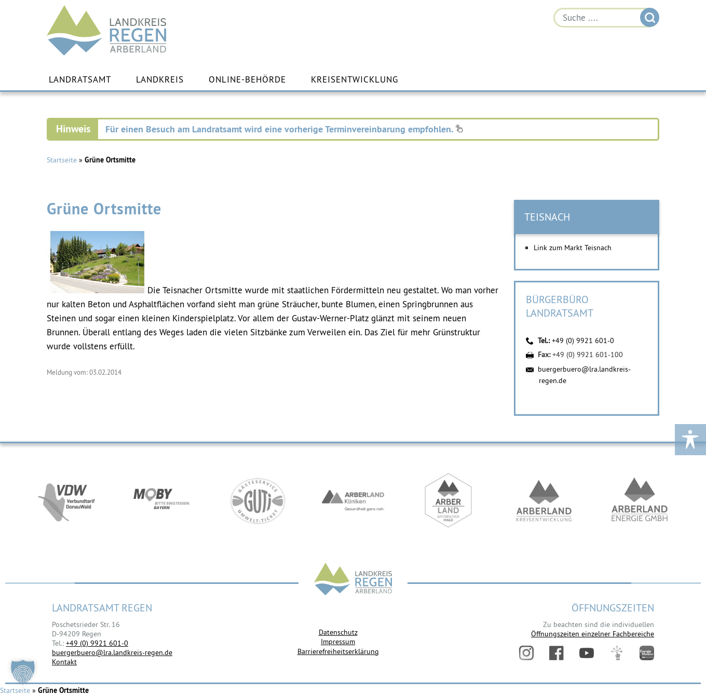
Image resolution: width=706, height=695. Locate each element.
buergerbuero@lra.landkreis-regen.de (112, 652)
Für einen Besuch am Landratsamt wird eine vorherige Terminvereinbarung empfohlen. (284, 129)
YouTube (586, 653)
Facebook (556, 653)
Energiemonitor (647, 653)
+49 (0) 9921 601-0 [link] (97, 643)
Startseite (62, 160)
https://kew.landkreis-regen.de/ (544, 500)
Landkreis (160, 79)
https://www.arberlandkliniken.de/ (353, 500)
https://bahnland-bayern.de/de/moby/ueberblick (162, 500)
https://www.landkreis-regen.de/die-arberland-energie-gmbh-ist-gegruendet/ (639, 500)
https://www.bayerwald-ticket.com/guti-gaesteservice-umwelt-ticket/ (257, 500)
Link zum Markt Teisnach (573, 247)
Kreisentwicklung (354, 79)
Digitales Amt (616, 653)
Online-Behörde (247, 79)
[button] (23, 672)
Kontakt (64, 661)
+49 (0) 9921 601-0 (583, 340)
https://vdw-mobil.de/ (66, 500)
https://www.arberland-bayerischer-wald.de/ (448, 500)
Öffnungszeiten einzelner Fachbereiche (592, 633)
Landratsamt (80, 79)
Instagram (526, 653)
